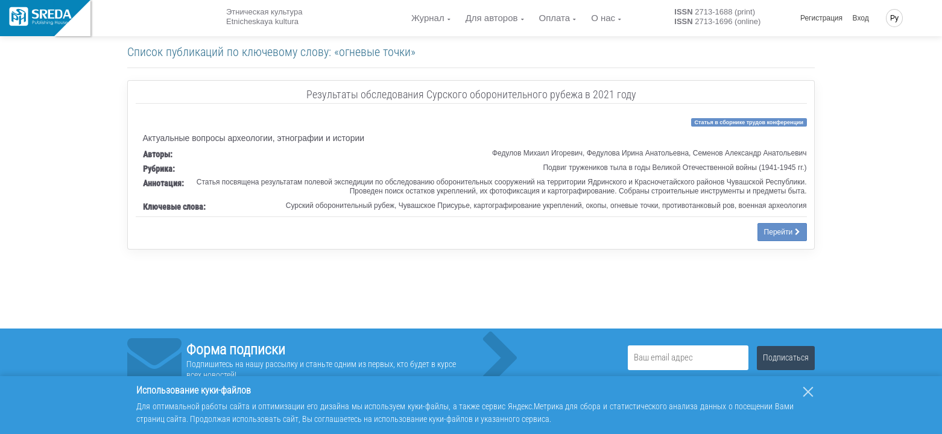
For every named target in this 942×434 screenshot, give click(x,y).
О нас (603, 18)
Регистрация (821, 18)
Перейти (782, 232)
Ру (894, 18)
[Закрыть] (808, 391)
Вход (861, 18)
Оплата (555, 18)
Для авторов (492, 18)
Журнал (427, 18)
